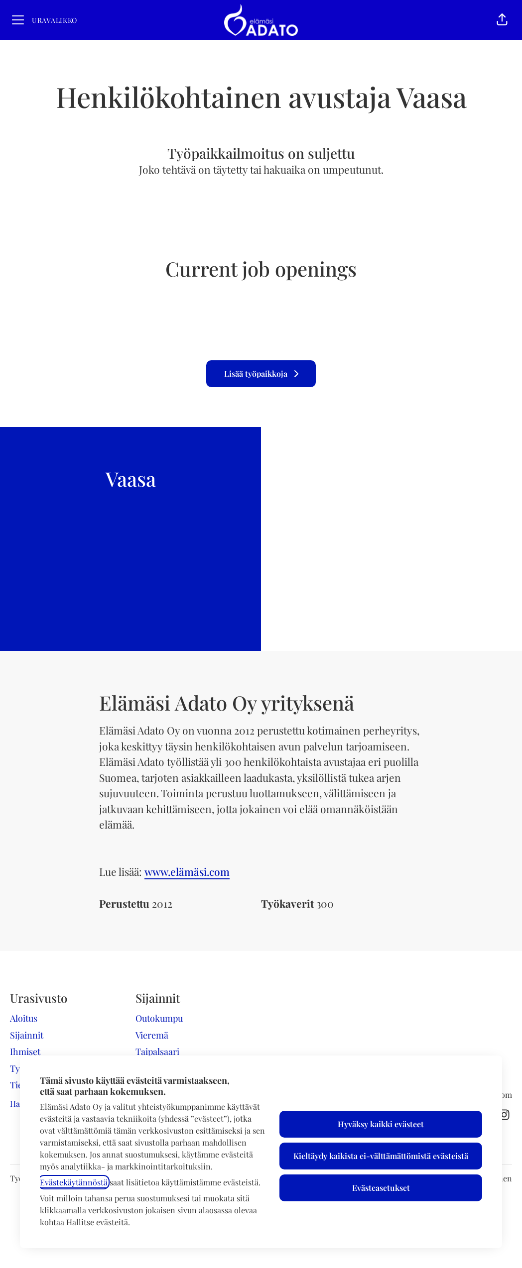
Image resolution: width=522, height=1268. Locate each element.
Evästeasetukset (381, 1187)
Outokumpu (159, 1018)
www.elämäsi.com (187, 871)
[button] (502, 20)
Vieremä (151, 1035)
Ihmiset (25, 1051)
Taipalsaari (157, 1051)
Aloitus (23, 1018)
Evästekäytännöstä (74, 1182)
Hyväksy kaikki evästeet (381, 1124)
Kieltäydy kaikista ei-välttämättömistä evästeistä (380, 1156)
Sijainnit (26, 1035)
